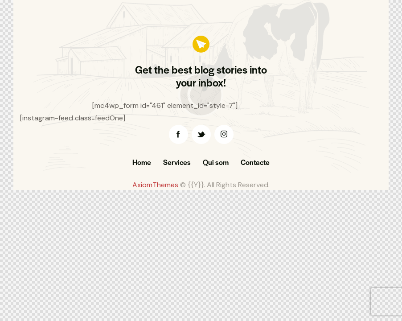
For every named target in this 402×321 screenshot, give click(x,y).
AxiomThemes (155, 184)
